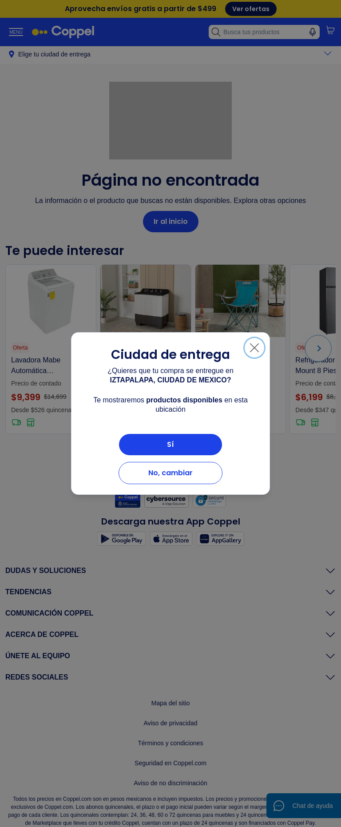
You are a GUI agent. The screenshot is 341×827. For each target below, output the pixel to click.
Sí (170, 444)
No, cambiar (170, 473)
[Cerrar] (254, 348)
